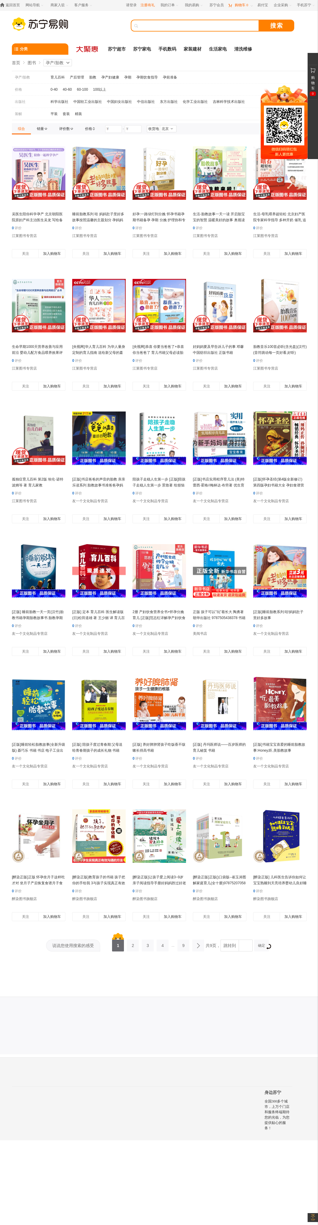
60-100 (82, 89)
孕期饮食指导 (147, 77)
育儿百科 (58, 77)
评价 (17, 228)
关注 (25, 254)
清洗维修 (243, 49)
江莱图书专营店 (24, 236)
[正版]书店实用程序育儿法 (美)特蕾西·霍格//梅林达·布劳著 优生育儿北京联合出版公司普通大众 (219, 485)
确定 (263, 946)
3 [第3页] (148, 944)
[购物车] (240, 5)
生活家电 (218, 49)
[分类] (40, 49)
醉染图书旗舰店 (24, 899)
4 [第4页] (163, 944)
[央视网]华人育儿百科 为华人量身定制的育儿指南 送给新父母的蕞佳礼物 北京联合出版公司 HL (98, 353)
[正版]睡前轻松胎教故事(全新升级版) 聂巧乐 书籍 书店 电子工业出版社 (38, 750)
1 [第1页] (118, 944)
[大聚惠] (87, 49)
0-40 (54, 89)
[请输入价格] (113, 129)
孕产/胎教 (55, 62)
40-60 (67, 89)
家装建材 (192, 49)
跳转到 (229, 945)
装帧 (18, 114)
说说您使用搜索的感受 (73, 945)
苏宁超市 (117, 49)
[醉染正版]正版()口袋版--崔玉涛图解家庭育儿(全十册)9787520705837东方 (219, 883)
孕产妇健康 (110, 77)
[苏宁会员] (217, 5)
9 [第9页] (183, 944)
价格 (18, 89)
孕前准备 (170, 77)
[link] (21, 128)
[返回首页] (11, 5)
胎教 (92, 77)
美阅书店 (200, 634)
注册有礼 (148, 5)
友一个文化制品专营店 (90, 501)
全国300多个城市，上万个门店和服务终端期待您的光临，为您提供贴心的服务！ (277, 1114)
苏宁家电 (142, 49)
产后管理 (77, 77)
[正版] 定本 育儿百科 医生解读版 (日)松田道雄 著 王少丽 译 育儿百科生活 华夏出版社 (98, 618)
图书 (32, 62)
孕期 (127, 77)
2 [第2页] (133, 944)
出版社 (20, 102)
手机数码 (167, 49)
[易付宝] (262, 5)
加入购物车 (52, 254)
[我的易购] (194, 5)
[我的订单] (170, 5)
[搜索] (199, 25)
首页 (16, 62)
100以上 (99, 89)
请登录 (131, 5)
